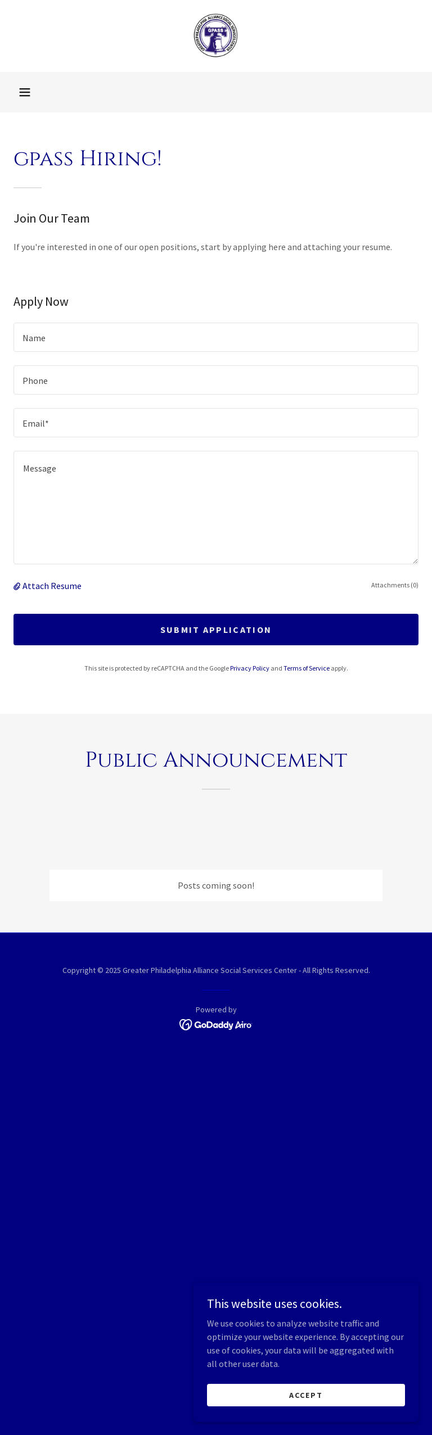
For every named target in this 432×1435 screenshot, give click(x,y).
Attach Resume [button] (52, 585)
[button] (25, 92)
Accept (306, 1394)
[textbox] (216, 337)
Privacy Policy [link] (249, 668)
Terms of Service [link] (307, 668)
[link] (216, 35)
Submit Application (216, 629)
